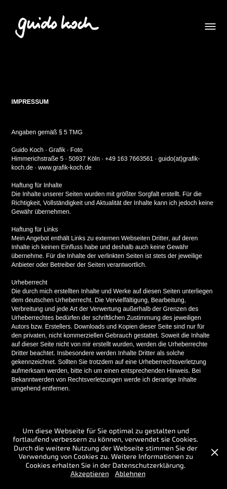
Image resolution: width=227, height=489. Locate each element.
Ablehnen (130, 474)
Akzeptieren (90, 474)
